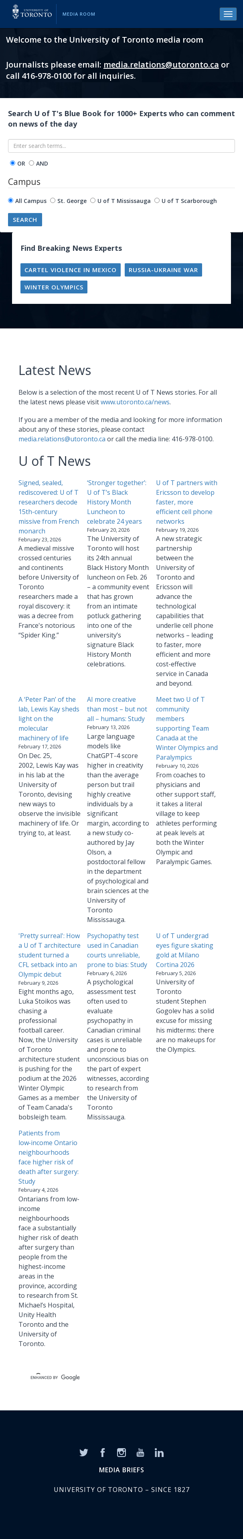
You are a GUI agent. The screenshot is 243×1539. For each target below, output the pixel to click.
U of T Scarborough (189, 201)
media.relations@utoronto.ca (161, 64)
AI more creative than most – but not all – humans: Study (117, 709)
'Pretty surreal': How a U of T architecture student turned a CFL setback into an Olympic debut (49, 955)
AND (42, 163)
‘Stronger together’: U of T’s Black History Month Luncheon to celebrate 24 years (116, 502)
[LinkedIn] (159, 1452)
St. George (72, 201)
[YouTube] (140, 1452)
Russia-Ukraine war (163, 270)
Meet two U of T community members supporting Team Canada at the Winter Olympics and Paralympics (187, 728)
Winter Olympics (53, 287)
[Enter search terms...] (121, 146)
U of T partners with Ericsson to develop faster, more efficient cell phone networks (186, 502)
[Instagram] (121, 1452)
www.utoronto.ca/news (135, 402)
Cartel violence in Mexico (70, 270)
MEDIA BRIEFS (121, 1469)
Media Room (79, 14)
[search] (112, 1377)
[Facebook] (102, 1452)
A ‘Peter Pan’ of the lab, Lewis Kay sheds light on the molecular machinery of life (48, 718)
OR (21, 163)
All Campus (31, 201)
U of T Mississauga (124, 201)
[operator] (12, 163)
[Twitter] (84, 1452)
